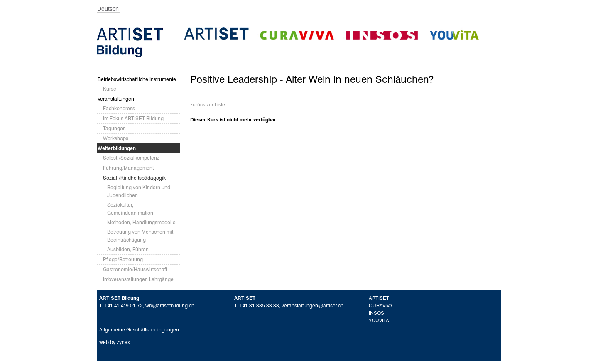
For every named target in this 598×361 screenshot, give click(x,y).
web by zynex (114, 342)
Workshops (115, 138)
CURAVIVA (380, 305)
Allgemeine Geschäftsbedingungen (139, 329)
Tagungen (114, 128)
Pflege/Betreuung (123, 259)
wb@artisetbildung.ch (169, 305)
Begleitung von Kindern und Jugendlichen (138, 191)
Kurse (109, 89)
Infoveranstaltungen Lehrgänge (138, 279)
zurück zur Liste (207, 104)
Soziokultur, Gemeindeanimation (130, 209)
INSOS (376, 313)
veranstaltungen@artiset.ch (312, 305)
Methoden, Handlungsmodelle (141, 222)
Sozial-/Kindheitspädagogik (134, 178)
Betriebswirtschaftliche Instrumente (137, 79)
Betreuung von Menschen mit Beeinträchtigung (140, 236)
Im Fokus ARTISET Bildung (133, 118)
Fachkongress (119, 108)
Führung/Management (128, 168)
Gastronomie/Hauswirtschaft (135, 269)
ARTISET (379, 298)
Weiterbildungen (117, 148)
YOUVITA (379, 320)
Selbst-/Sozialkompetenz (131, 158)
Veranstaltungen (116, 99)
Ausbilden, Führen (128, 249)
